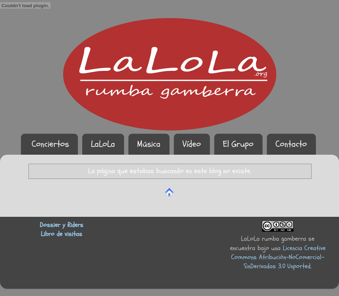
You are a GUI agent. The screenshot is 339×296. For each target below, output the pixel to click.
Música (148, 144)
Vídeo (191, 144)
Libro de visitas (61, 234)
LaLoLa (103, 144)
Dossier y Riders (61, 224)
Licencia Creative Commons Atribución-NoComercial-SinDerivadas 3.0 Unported (278, 257)
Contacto (291, 144)
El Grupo (238, 144)
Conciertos (50, 144)
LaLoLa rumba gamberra (273, 238)
